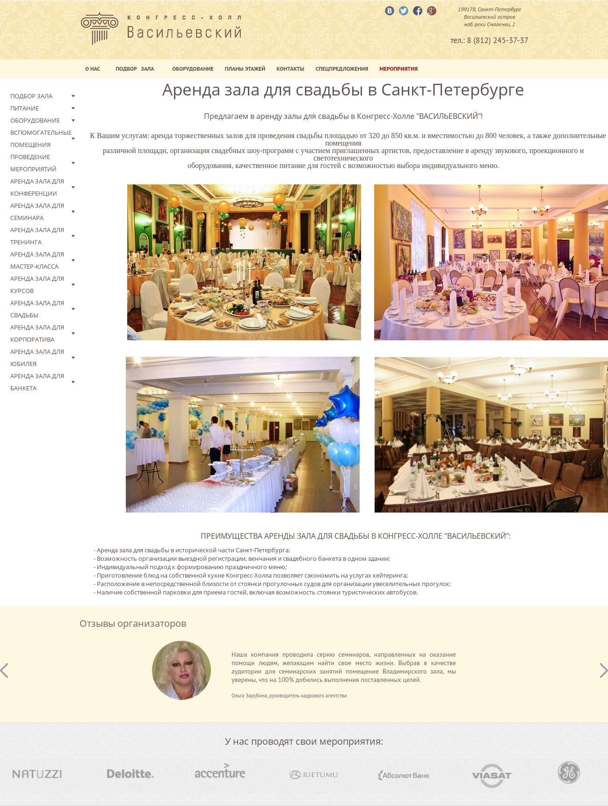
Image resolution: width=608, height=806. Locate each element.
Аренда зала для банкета (37, 382)
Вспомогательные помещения (41, 138)
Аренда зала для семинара (37, 211)
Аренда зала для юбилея (37, 357)
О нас (92, 68)
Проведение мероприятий (33, 163)
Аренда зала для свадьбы (37, 309)
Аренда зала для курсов (37, 284)
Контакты (290, 68)
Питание (24, 108)
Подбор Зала (136, 68)
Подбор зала (31, 96)
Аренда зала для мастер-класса (37, 260)
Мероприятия (398, 68)
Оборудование (193, 68)
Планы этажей (245, 68)
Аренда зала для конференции (37, 187)
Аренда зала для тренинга (37, 236)
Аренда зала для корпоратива (37, 333)
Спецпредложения (342, 68)
